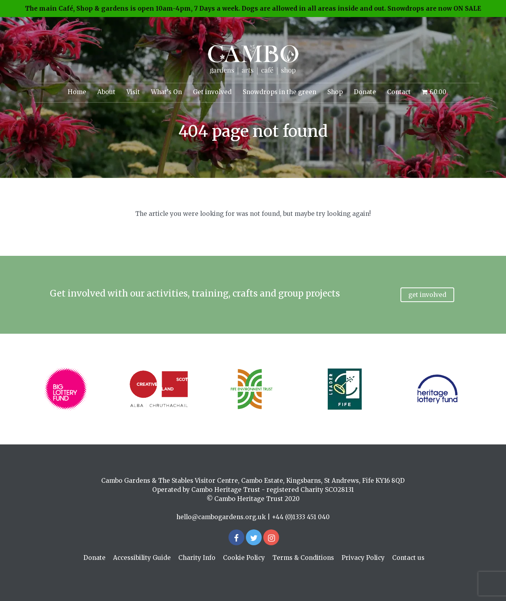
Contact (399, 92)
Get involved (212, 92)
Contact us (408, 557)
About (106, 92)
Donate (365, 92)
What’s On (166, 92)
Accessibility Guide (142, 557)
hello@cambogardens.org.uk (221, 517)
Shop (335, 92)
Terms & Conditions (303, 557)
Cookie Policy (244, 557)
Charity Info (196, 557)
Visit (133, 92)
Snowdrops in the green (279, 92)
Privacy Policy (363, 557)
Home (77, 92)
